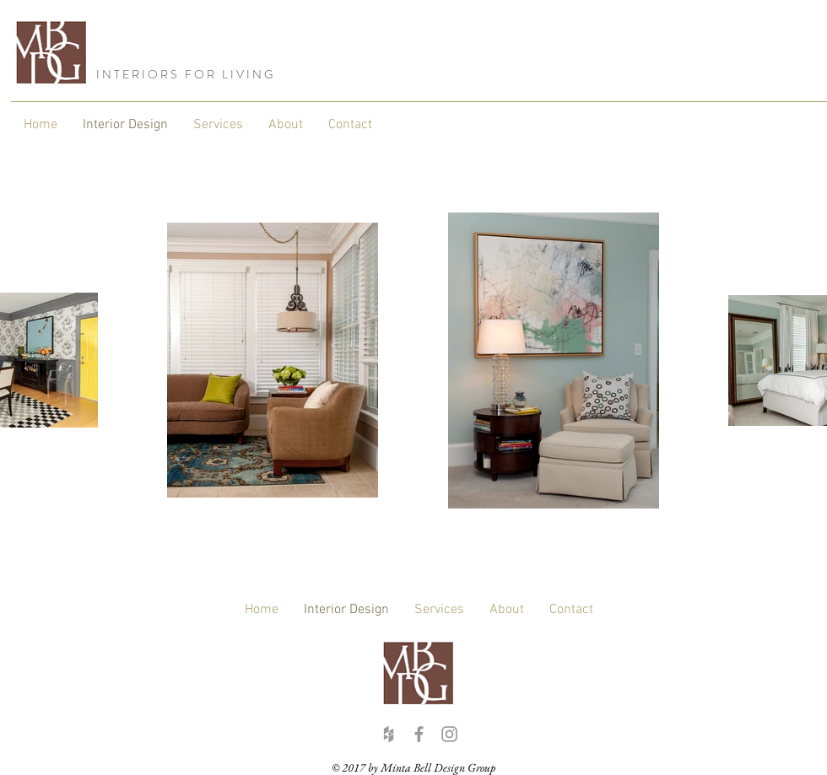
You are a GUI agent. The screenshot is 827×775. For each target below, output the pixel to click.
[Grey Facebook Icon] (419, 734)
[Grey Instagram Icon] (449, 734)
